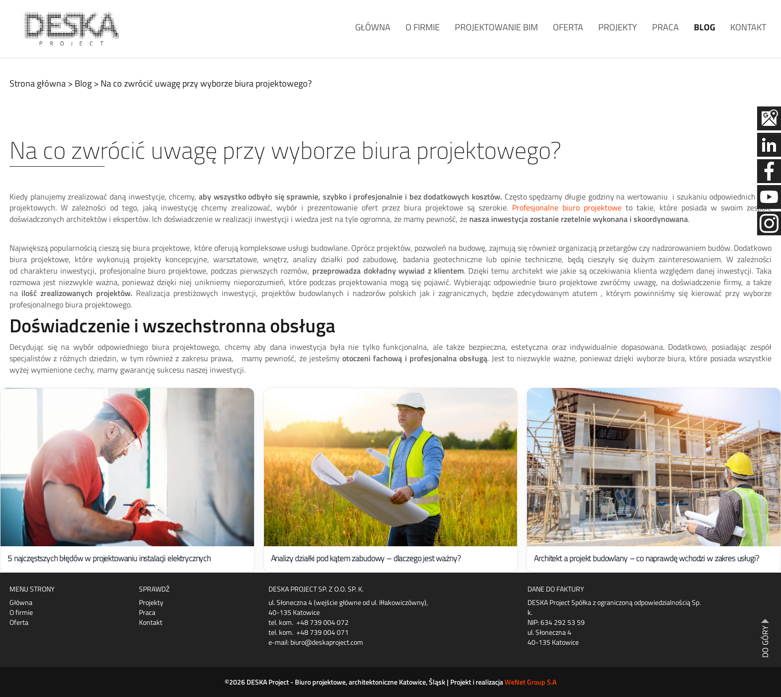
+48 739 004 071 (322, 632)
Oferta (568, 27)
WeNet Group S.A (530, 682)
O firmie (422, 27)
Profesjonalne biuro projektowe (567, 207)
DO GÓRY (765, 641)
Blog (704, 27)
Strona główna (37, 83)
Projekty (617, 27)
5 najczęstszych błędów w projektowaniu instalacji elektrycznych (109, 558)
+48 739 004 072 (322, 622)
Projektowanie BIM (496, 27)
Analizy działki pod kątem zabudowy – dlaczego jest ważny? (366, 558)
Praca (665, 27)
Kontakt (748, 27)
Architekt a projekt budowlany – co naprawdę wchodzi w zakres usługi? (646, 558)
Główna (372, 27)
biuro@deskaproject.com (326, 642)
